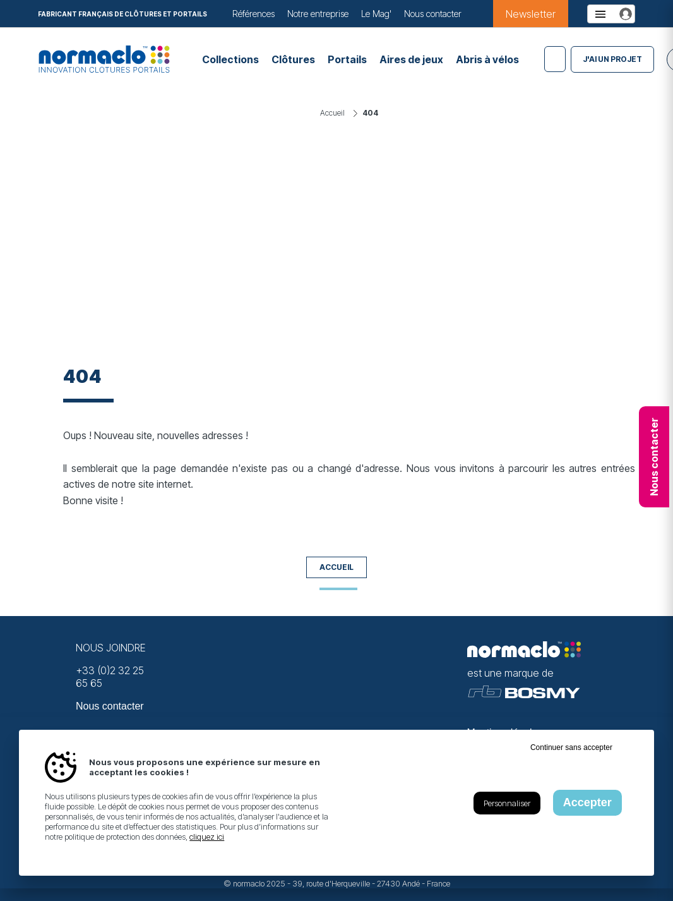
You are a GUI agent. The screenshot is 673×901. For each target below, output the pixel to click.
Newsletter (531, 14)
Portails (347, 59)
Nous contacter (433, 13)
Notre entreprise (317, 13)
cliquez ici (206, 836)
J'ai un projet (612, 59)
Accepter (587, 802)
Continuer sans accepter (571, 747)
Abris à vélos (487, 59)
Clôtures (293, 59)
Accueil (336, 567)
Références (253, 13)
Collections (230, 59)
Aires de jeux (411, 59)
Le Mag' (376, 13)
